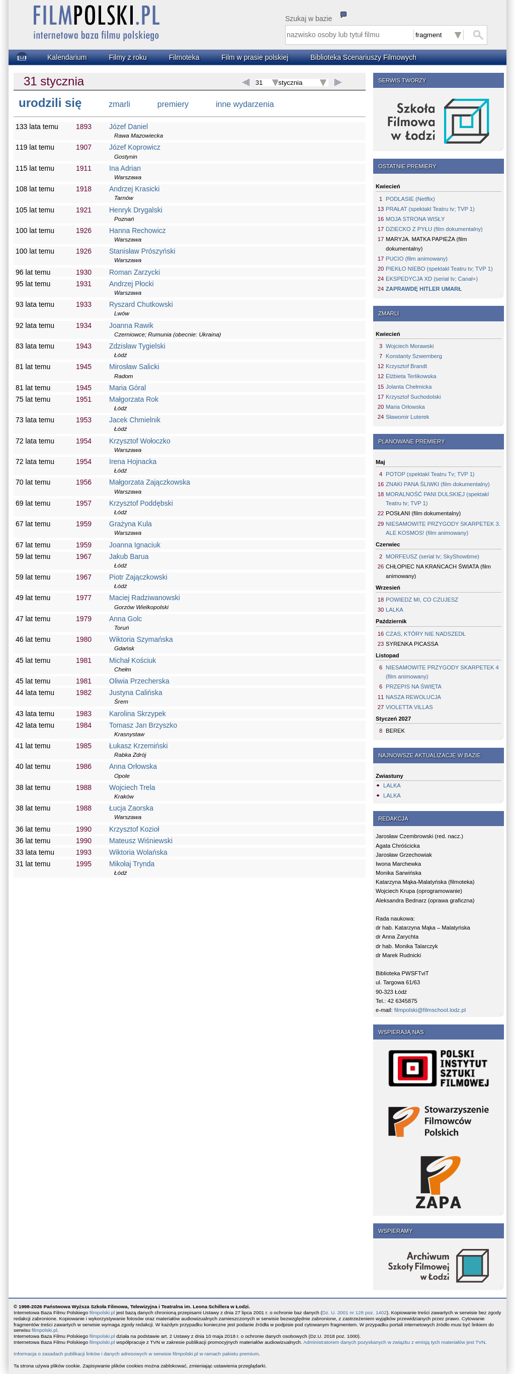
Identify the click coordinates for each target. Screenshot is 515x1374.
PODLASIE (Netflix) (410, 199)
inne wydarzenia (245, 104)
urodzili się (50, 102)
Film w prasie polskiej (254, 57)
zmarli (119, 104)
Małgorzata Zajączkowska (149, 482)
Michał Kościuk (132, 660)
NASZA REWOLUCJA (413, 697)
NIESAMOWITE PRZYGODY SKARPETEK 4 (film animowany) (442, 671)
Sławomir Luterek (407, 417)
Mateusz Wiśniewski (141, 841)
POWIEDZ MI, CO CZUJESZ (422, 600)
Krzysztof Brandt (406, 366)
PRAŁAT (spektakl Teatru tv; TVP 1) (430, 209)
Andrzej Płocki (131, 284)
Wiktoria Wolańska (138, 852)
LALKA (394, 610)
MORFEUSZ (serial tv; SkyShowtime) (432, 556)
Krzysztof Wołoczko (139, 441)
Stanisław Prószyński (142, 251)
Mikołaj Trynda (131, 864)
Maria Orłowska (405, 407)
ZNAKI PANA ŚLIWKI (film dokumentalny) (438, 484)
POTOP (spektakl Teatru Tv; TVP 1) (430, 474)
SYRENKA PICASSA (412, 644)
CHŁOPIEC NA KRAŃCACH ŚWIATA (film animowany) (438, 571)
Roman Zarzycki (134, 272)
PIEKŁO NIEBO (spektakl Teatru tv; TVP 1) (439, 269)
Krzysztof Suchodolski (413, 397)
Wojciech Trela (132, 787)
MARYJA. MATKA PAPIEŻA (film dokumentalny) (426, 243)
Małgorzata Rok (133, 399)
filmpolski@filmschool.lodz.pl (430, 1010)
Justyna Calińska (135, 693)
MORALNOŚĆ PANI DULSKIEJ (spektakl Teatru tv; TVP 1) (437, 498)
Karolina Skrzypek (137, 714)
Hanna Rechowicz (137, 230)
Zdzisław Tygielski (137, 346)
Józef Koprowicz (134, 147)
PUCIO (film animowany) (417, 259)
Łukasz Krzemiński (138, 746)
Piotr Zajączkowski (138, 577)
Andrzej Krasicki (134, 189)
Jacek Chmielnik (134, 420)
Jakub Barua (129, 556)
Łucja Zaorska (131, 808)
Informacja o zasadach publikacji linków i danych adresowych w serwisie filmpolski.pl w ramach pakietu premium (136, 1353)
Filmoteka (184, 57)
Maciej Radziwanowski (144, 598)
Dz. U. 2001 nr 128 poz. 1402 (354, 1312)
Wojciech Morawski (410, 346)
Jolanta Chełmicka (409, 387)
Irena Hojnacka (132, 461)
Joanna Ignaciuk (134, 545)
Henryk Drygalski (135, 210)
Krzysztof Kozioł (134, 829)
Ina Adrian (125, 168)
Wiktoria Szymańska (141, 639)
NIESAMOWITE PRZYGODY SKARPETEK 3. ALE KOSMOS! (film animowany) (443, 528)
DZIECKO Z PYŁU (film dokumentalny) (434, 229)
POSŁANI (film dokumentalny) (423, 513)
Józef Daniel (128, 127)
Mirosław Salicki (134, 367)
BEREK (395, 731)
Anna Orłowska (133, 766)
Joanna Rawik (131, 325)
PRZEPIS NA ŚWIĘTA (414, 686)
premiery (173, 104)
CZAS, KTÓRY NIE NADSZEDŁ (426, 634)
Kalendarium (67, 57)
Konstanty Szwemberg (414, 356)
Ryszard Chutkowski (141, 304)
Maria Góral (127, 388)
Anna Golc (125, 619)
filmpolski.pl (102, 1312)
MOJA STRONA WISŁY (415, 219)
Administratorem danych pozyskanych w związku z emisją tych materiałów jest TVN (394, 1342)
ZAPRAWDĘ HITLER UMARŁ (424, 289)
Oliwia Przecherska (139, 681)
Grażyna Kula (130, 524)
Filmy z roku (127, 57)
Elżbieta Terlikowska (411, 376)
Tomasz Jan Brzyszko (143, 725)
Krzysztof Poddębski (141, 503)
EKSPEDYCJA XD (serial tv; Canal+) (432, 279)
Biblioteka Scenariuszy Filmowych (363, 57)
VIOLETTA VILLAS (409, 707)
